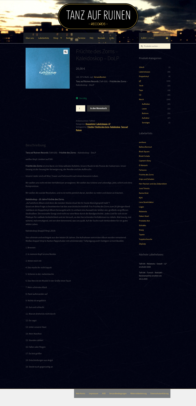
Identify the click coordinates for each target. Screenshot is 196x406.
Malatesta (143, 211)
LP (109, 124)
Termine (81, 38)
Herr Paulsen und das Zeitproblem (153, 184)
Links (111, 38)
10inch (141, 67)
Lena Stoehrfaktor (146, 202)
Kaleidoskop (115, 127)
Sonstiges (146, 122)
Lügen (141, 207)
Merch (141, 99)
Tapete (142, 234)
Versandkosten (100, 77)
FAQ (91, 38)
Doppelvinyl (91, 124)
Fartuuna (142, 170)
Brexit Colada (144, 156)
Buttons (69, 38)
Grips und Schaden (146, 179)
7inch (141, 85)
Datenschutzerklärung (159, 393)
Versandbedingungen (118, 393)
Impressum (93, 393)
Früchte (91, 127)
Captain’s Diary (145, 160)
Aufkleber (146, 104)
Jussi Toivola (144, 188)
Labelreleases (102, 124)
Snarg (141, 230)
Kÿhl (141, 197)
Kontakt (101, 38)
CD (140, 95)
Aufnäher (145, 118)
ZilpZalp (142, 244)
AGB (103, 393)
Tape (141, 90)
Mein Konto (80, 393)
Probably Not (144, 221)
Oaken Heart (144, 216)
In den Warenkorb (98, 108)
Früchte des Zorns (102, 127)
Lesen (144, 108)
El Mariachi (143, 165)
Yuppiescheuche (145, 239)
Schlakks (142, 225)
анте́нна (142, 142)
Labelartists (43, 38)
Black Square (144, 151)
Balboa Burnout (145, 147)
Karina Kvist (143, 193)
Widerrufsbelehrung (138, 393)
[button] (65, 52)
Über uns (30, 38)
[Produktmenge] (80, 108)
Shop (55, 38)
